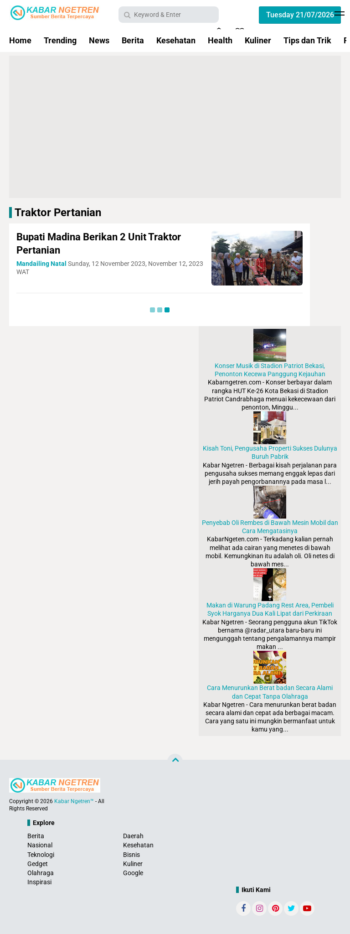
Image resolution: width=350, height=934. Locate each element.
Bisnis (131, 854)
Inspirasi (39, 882)
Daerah (133, 836)
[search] (168, 14)
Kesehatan (176, 40)
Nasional (39, 845)
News (99, 40)
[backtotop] (175, 761)
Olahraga (40, 873)
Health (220, 40)
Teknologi (40, 854)
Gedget (37, 863)
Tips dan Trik (307, 40)
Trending (60, 40)
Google (133, 873)
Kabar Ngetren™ (74, 801)
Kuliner (258, 40)
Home (20, 40)
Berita (133, 40)
